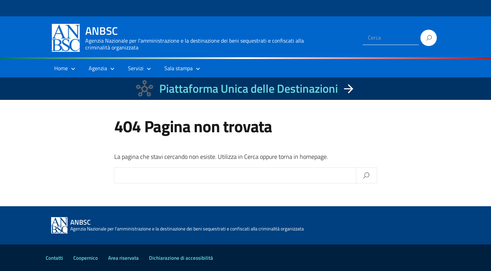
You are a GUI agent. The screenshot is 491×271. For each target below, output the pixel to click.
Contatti (54, 258)
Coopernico (85, 258)
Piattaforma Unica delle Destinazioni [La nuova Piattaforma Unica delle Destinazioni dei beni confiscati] (248, 88)
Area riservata (123, 258)
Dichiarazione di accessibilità (181, 258)
